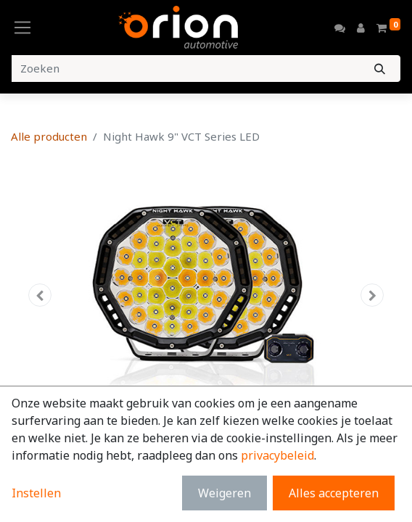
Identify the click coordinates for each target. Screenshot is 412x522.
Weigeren (224, 493)
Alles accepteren (334, 493)
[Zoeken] (379, 68)
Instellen (36, 493)
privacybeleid (277, 455)
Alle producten (49, 136)
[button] (40, 295)
